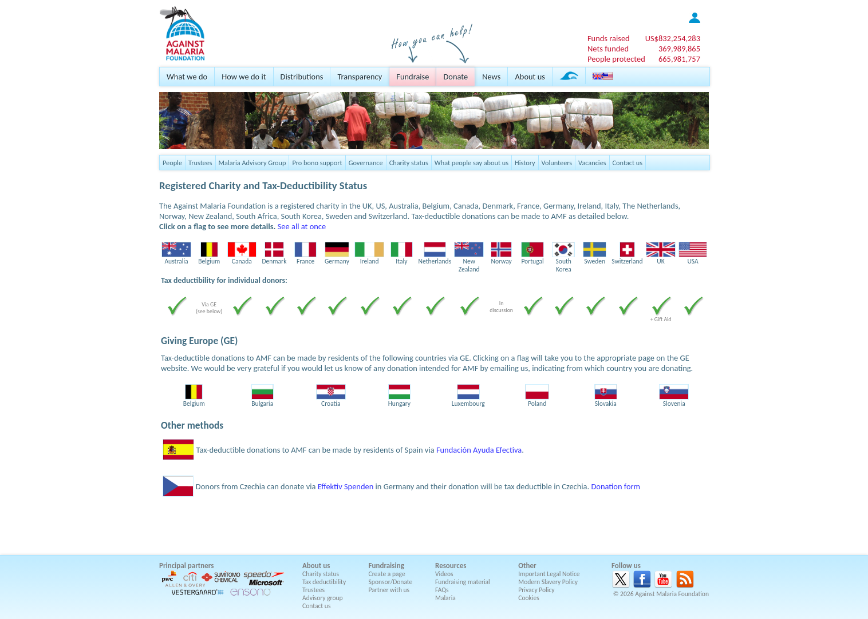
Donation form (615, 486)
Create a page (387, 574)
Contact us (627, 162)
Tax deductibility (324, 582)
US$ (672, 38)
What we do (187, 76)
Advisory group (322, 598)
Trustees (200, 162)
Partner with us (389, 590)
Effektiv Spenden (346, 486)
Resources (450, 565)
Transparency (359, 76)
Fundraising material (462, 582)
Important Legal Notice (548, 574)
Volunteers (557, 162)
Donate (455, 76)
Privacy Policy (536, 590)
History (525, 162)
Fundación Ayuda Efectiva (479, 450)
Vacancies (592, 162)
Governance (366, 162)
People (172, 162)
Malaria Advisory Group (252, 162)
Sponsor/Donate (391, 582)
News (491, 76)
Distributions (302, 76)
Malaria (445, 598)
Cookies (528, 598)
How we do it (244, 76)
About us (530, 76)
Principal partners (186, 565)
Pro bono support (317, 162)
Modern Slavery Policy (548, 582)
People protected (616, 59)
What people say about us (471, 162)
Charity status (408, 162)
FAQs (442, 590)
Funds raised (608, 38)
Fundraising (386, 565)
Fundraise (412, 76)
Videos (444, 574)
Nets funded (608, 48)
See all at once (302, 226)
